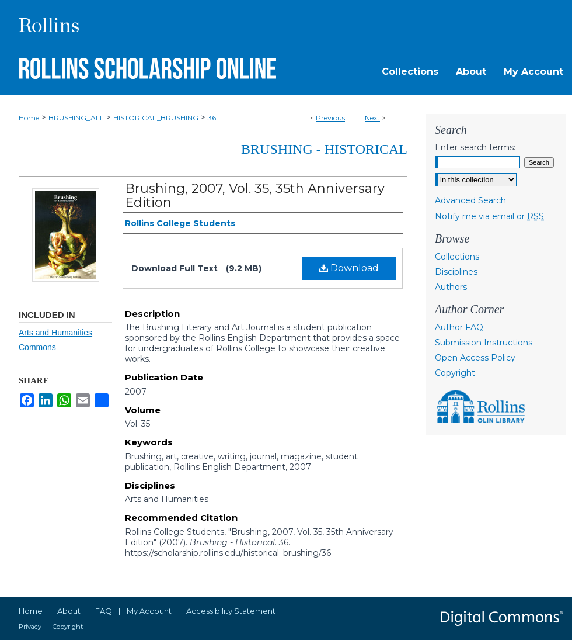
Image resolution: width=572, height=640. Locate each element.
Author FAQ (459, 327)
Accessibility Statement (230, 610)
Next (372, 117)
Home (29, 117)
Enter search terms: (475, 147)
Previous (330, 117)
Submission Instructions (483, 342)
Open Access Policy (475, 357)
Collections (457, 256)
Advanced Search (470, 200)
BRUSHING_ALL (76, 117)
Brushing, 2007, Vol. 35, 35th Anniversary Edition (255, 195)
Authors (451, 287)
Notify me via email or (489, 216)
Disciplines (456, 272)
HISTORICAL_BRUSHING (155, 117)
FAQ (103, 610)
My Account (149, 610)
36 (212, 117)
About (69, 610)
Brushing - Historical (324, 149)
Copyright (455, 373)
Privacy (30, 626)
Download (349, 268)
